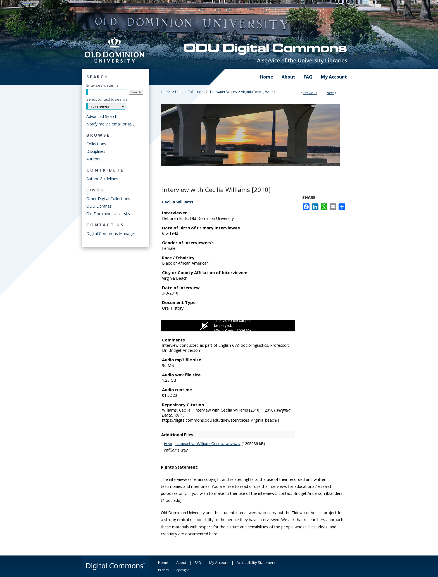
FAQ (197, 562)
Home (166, 91)
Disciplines (95, 151)
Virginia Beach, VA (255, 91)
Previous (310, 93)
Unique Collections (190, 91)
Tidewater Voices (223, 91)
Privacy (163, 570)
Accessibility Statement (256, 562)
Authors (93, 159)
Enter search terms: (102, 85)
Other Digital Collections (108, 198)
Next (330, 93)
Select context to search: (107, 99)
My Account (218, 562)
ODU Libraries (99, 206)
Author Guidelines (102, 178)
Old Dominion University (108, 213)
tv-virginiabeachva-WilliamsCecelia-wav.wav (202, 443)
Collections (96, 143)
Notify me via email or (110, 124)
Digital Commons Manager (110, 233)
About (181, 562)
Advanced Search (101, 116)
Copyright (181, 570)
